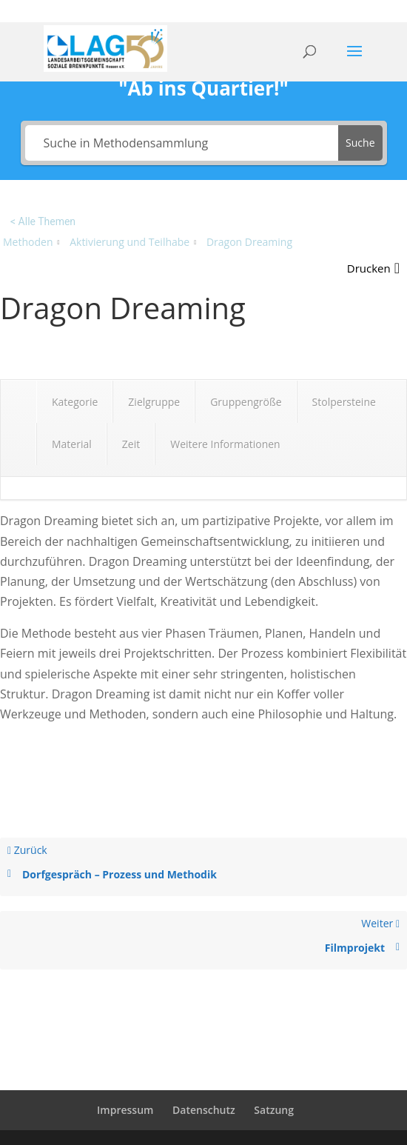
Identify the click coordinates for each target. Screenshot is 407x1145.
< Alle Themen (42, 221)
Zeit (131, 444)
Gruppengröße (245, 402)
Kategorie (75, 402)
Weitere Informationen (225, 444)
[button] (373, 268)
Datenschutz (203, 1110)
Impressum (125, 1110)
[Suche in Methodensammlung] (182, 143)
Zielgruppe (154, 402)
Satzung (274, 1110)
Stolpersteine (344, 402)
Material (72, 444)
